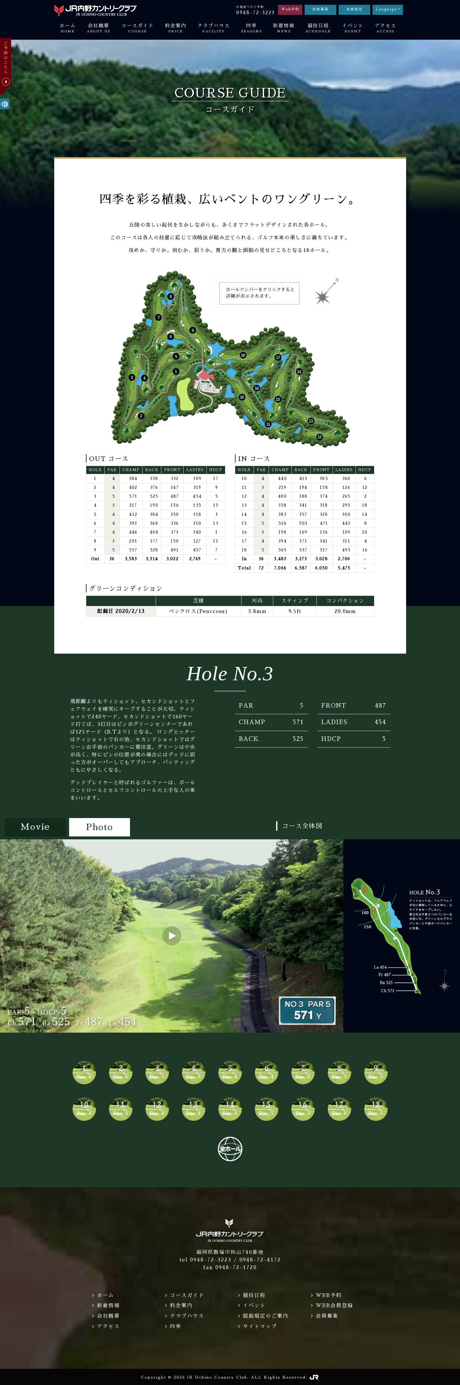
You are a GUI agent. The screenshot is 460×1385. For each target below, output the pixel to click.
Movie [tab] (35, 827)
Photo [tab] (99, 827)
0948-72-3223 (255, 12)
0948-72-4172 (260, 1259)
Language (386, 9)
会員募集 (320, 9)
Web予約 (290, 9)
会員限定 (354, 9)
